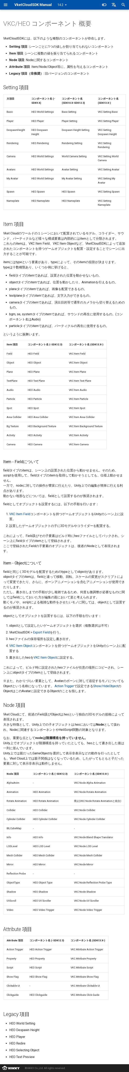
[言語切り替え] (114, 5)
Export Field (41, 632)
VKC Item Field (19, 514)
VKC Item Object (20, 646)
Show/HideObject (105, 686)
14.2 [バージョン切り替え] (60, 5)
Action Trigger (64, 686)
